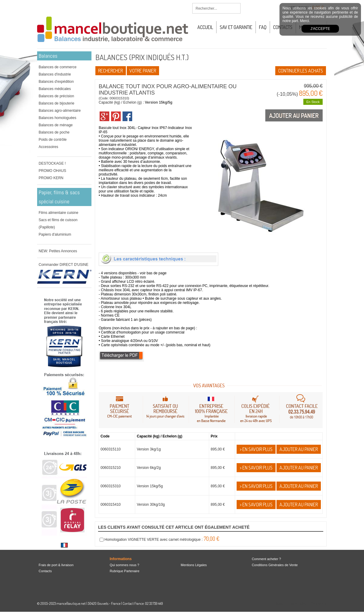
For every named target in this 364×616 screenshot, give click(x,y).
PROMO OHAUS (52, 171)
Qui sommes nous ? (124, 565)
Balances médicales (55, 89)
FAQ (263, 27)
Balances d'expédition (56, 81)
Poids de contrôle (53, 139)
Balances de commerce (57, 67)
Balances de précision (56, 96)
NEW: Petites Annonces (58, 251)
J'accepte (320, 29)
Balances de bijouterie (56, 103)
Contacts (45, 571)
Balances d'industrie (55, 74)
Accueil (205, 27)
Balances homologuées (57, 118)
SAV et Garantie (236, 27)
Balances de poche (54, 132)
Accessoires (48, 147)
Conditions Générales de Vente (275, 565)
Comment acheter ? (266, 559)
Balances (48, 55)
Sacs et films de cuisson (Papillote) (58, 223)
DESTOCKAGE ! (52, 163)
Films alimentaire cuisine (58, 213)
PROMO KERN (51, 178)
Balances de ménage (56, 125)
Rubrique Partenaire (124, 571)
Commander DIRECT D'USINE (63, 265)
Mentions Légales (194, 565)
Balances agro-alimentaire (60, 110)
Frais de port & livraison (56, 565)
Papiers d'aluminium (55, 234)
